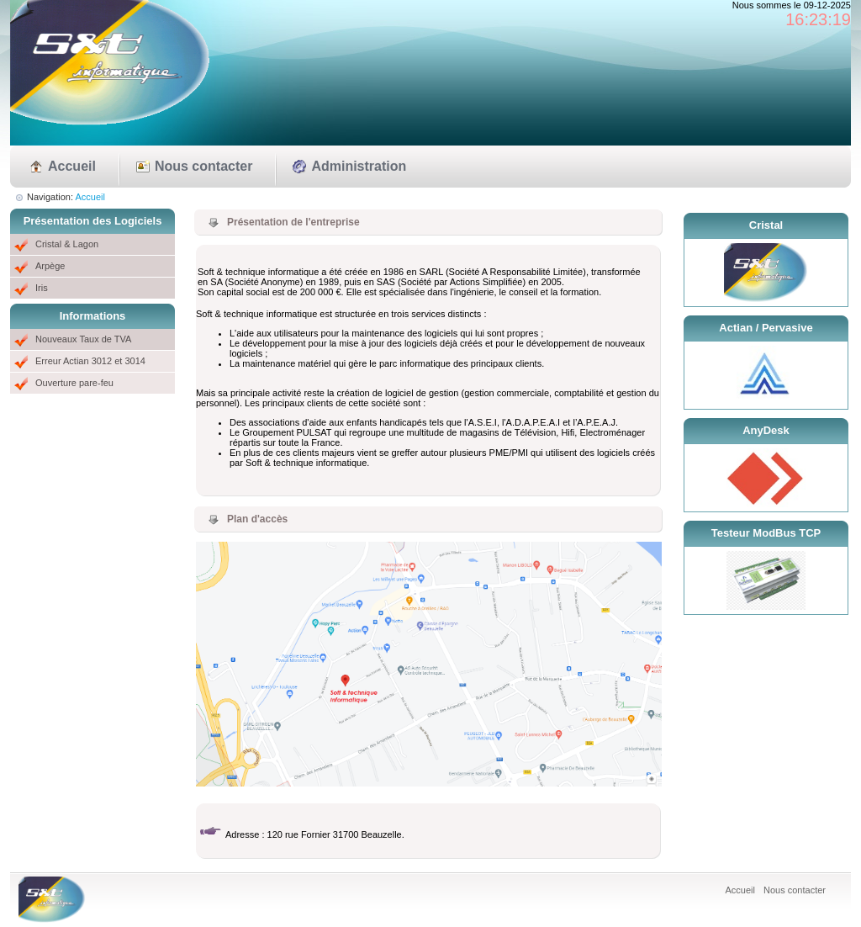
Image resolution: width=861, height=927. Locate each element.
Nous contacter (203, 166)
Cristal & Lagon (66, 244)
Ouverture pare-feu (74, 383)
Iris (41, 288)
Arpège (50, 266)
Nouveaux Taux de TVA (83, 339)
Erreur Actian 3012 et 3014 (90, 361)
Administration (358, 166)
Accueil (72, 166)
